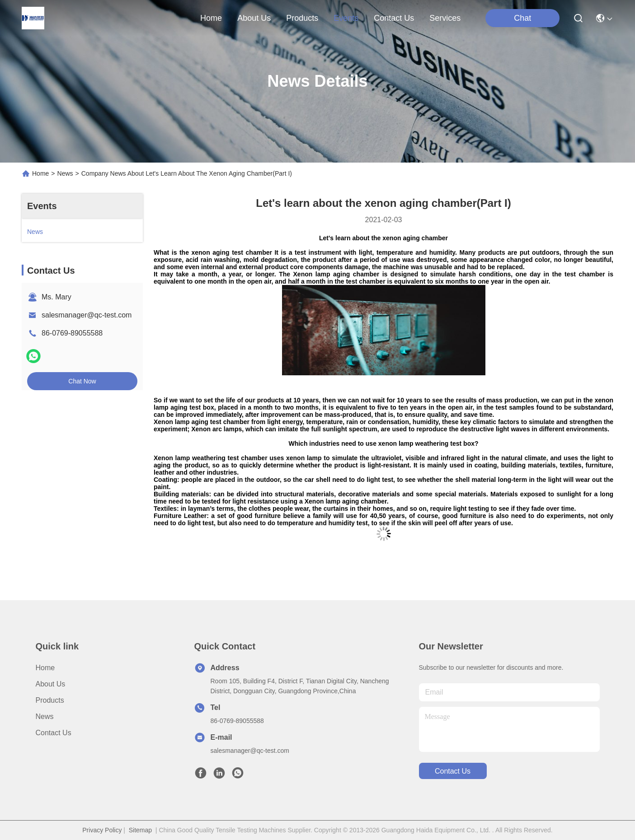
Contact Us (53, 733)
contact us (394, 18)
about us (254, 18)
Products (50, 700)
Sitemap (140, 830)
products (302, 18)
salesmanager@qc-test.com (87, 315)
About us (51, 684)
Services (445, 18)
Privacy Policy (102, 830)
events (346, 18)
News (65, 173)
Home (211, 18)
